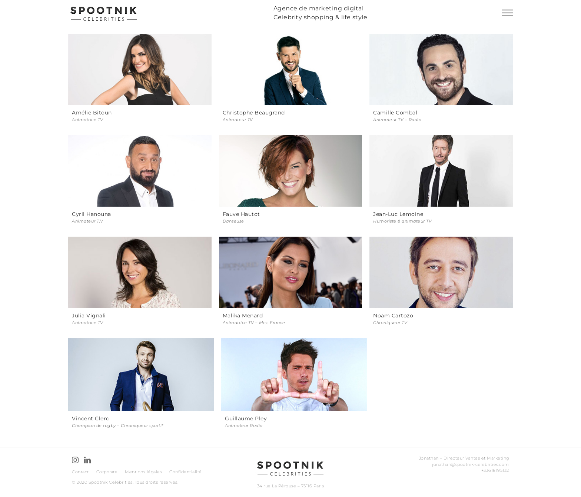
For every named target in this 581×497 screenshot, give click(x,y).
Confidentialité (185, 471)
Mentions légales (143, 471)
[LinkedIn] (87, 460)
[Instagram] (75, 460)
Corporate (107, 471)
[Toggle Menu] (507, 13)
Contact (80, 471)
